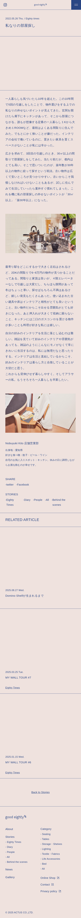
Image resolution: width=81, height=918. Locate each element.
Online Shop (50, 877)
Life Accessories (51, 859)
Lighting (46, 849)
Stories (9, 836)
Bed (44, 864)
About (9, 829)
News (9, 869)
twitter (10, 484)
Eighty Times (10, 502)
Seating (46, 834)
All (47, 499)
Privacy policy (51, 891)
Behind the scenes (58, 502)
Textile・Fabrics (51, 854)
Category (46, 828)
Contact (47, 884)
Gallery (10, 877)
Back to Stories (40, 792)
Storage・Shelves (52, 844)
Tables (45, 839)
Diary (27, 499)
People (38, 499)
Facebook (23, 484)
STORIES (11, 494)
